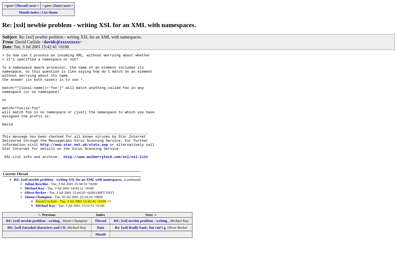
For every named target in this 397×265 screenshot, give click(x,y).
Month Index (29, 12)
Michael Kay (34, 211)
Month (100, 257)
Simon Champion (38, 220)
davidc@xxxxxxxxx (62, 42)
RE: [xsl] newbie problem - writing (33, 243)
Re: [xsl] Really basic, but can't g (140, 250)
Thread (21, 6)
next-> (34, 6)
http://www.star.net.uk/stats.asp (74, 163)
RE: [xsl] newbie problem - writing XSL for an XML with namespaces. (68, 202)
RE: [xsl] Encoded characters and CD (37, 250)
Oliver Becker (35, 215)
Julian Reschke (36, 207)
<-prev (9, 6)
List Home (50, 12)
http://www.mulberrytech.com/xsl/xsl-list (105, 177)
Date (57, 6)
